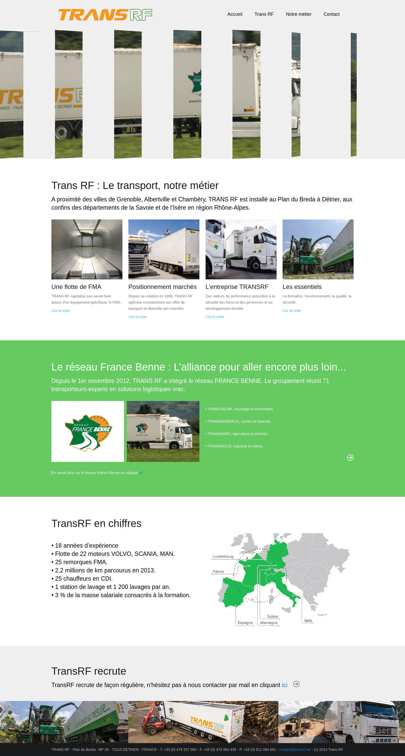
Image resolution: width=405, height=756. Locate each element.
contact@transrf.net (295, 749)
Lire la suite (60, 311)
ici (141, 473)
